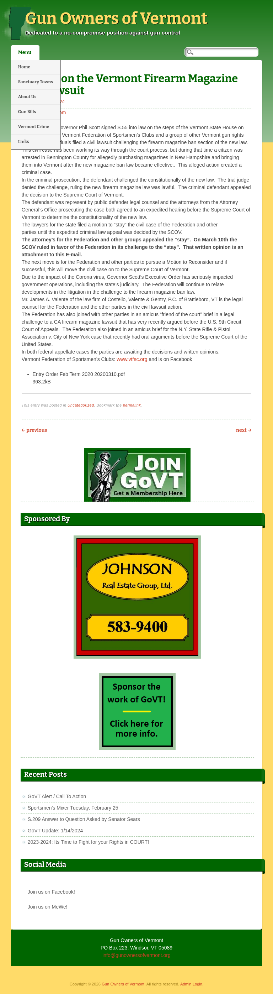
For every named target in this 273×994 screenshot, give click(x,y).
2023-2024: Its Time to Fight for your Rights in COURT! (88, 842)
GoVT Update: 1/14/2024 (55, 830)
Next (243, 430)
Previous (34, 430)
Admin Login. (191, 984)
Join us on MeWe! (48, 907)
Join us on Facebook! (51, 892)
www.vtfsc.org (132, 359)
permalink (132, 405)
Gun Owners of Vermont (116, 18)
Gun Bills (27, 111)
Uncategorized (81, 405)
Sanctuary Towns (35, 81)
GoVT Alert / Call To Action (57, 796)
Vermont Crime (33, 126)
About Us (27, 96)
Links (23, 141)
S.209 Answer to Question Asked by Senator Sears (84, 819)
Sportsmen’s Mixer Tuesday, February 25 (73, 808)
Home (24, 66)
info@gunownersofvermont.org (136, 955)
